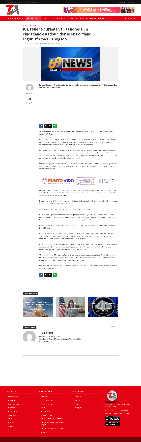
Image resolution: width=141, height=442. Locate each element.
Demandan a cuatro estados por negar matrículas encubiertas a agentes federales (103, 305)
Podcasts (26, 2)
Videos (10, 430)
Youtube (77, 400)
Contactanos (35, 2)
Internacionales (33, 18)
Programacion (13, 397)
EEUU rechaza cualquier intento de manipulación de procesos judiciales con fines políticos (70, 305)
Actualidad (19, 18)
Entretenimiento (58, 18)
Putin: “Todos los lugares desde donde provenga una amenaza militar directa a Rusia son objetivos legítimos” (37, 305)
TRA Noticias (42, 43)
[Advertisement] (78, 106)
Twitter (77, 404)
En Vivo (8, 2)
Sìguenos (44, 432)
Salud (81, 18)
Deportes (45, 18)
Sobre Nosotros (17, 2)
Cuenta (120, 2)
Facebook (78, 397)
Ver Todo (113, 327)
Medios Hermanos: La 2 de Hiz (52, 419)
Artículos (102, 18)
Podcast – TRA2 (46, 415)
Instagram (78, 408)
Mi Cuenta (44, 397)
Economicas (91, 18)
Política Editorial (46, 404)
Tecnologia (72, 18)
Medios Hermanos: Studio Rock (52, 428)
